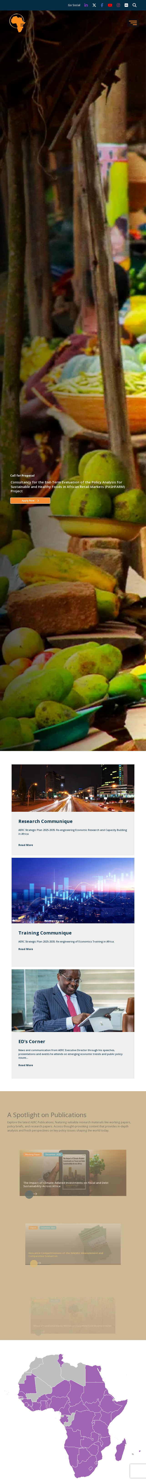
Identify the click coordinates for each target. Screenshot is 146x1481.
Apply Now (30, 500)
